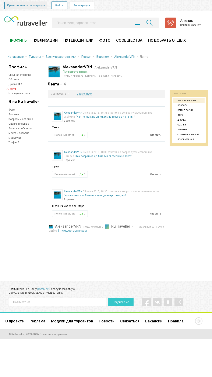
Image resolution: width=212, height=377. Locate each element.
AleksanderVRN (124, 56)
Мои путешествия (19, 93)
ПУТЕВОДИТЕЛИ (78, 40)
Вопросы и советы (19, 119)
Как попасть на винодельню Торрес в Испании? (105, 116)
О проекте (14, 321)
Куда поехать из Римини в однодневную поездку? (95, 195)
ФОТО (104, 40)
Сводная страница (19, 74)
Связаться (129, 321)
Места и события (18, 133)
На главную (16, 56)
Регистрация (82, 5)
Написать (116, 76)
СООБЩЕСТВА (129, 40)
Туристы (35, 56)
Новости (180, 105)
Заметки (13, 114)
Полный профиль (73, 76)
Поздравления (184, 139)
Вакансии (153, 321)
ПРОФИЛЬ (17, 40)
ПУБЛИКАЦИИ (45, 40)
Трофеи (12, 142)
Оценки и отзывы (18, 123)
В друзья (104, 76)
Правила (176, 321)
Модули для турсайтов (72, 321)
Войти (59, 5)
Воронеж (102, 56)
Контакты (90, 76)
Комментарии (183, 110)
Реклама (37, 321)
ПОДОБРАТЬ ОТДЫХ (167, 40)
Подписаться (121, 302)
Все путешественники (61, 56)
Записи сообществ (20, 128)
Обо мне (13, 79)
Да (82, 134)
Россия (86, 56)
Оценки (180, 124)
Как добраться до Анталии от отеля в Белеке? (103, 156)
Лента (12, 88)
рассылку (43, 288)
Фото (11, 109)
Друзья (12, 84)
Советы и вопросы (186, 134)
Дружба (180, 119)
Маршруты (14, 137)
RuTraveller (120, 226)
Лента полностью (185, 100)
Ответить (155, 134)
